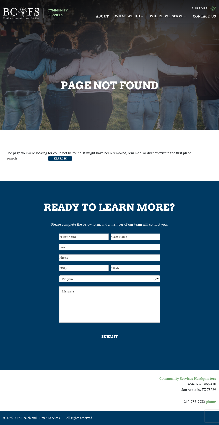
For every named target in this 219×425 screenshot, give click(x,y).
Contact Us (204, 16)
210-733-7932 (194, 401)
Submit (109, 336)
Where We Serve (168, 16)
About (102, 16)
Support (200, 8)
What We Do (129, 16)
